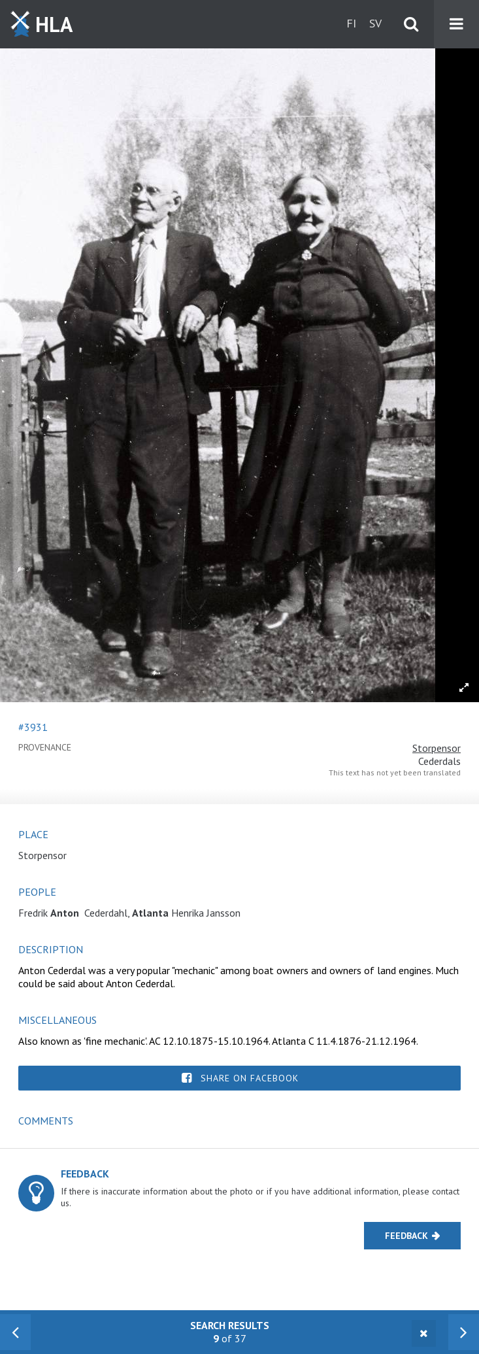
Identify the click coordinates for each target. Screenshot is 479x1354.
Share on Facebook (250, 1078)
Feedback (406, 1236)
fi (351, 23)
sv (375, 23)
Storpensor (436, 747)
